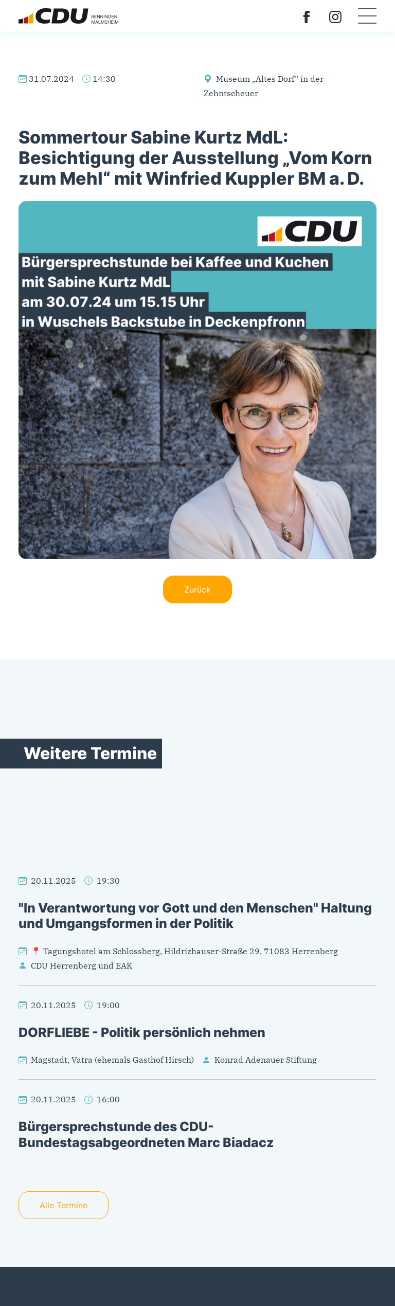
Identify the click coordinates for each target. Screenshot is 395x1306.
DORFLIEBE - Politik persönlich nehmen (142, 1032)
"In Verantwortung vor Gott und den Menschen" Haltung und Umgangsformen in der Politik (195, 915)
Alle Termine (63, 1205)
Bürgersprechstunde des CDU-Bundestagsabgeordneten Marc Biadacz (146, 1134)
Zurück (197, 589)
